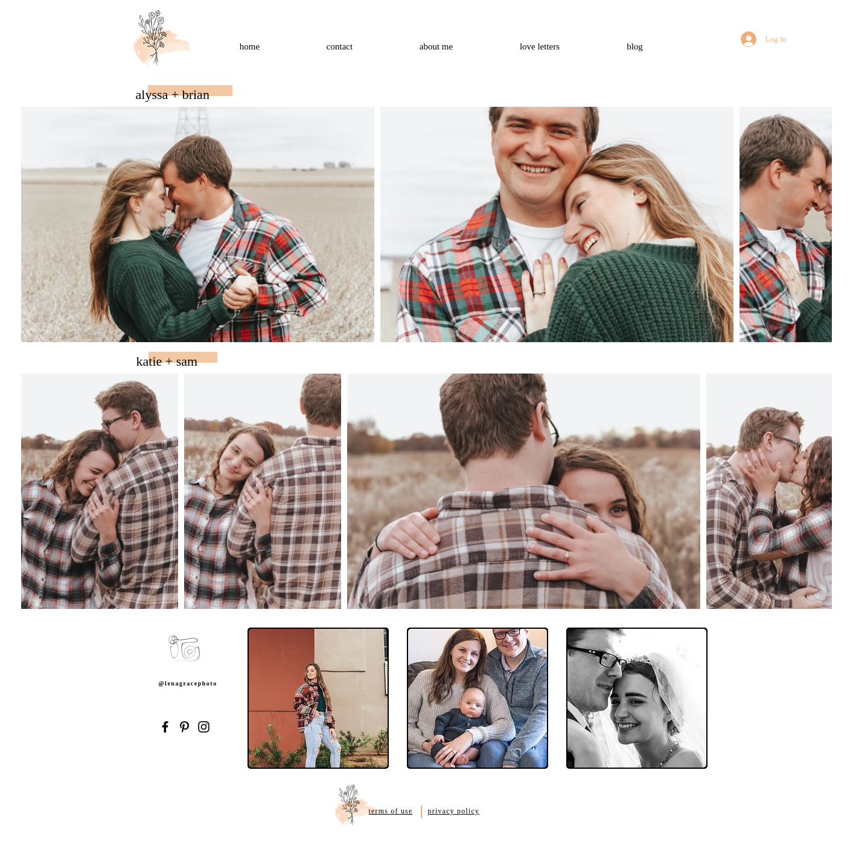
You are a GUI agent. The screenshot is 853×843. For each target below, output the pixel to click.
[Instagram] (203, 726)
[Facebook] (165, 726)
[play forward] (700, 698)
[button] (318, 698)
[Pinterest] (184, 726)
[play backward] (263, 698)
